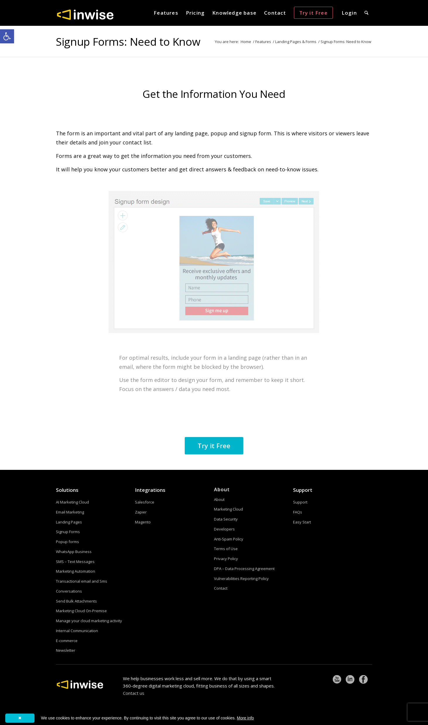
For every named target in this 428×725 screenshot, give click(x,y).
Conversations (69, 591)
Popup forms (67, 541)
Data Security (226, 519)
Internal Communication (77, 630)
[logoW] (85, 14)
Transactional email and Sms (81, 581)
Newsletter (65, 650)
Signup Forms (68, 531)
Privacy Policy (226, 558)
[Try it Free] (214, 445)
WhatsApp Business (74, 551)
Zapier (141, 512)
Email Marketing (70, 512)
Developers (224, 529)
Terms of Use (226, 548)
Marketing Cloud (228, 509)
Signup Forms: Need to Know (128, 41)
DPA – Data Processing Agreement (244, 568)
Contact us (133, 693)
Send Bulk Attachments (76, 601)
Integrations (150, 490)
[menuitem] (166, 13)
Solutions (67, 490)
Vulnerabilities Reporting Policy (241, 578)
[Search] (366, 13)
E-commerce (67, 640)
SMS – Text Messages (75, 561)
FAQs (297, 512)
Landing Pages (69, 522)
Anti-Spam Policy (228, 539)
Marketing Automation (75, 571)
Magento (143, 522)
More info (245, 718)
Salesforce (144, 502)
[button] (7, 36)
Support (302, 490)
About (219, 499)
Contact (220, 588)
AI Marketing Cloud (72, 502)
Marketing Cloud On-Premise (81, 610)
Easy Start (302, 522)
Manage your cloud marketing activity (89, 620)
